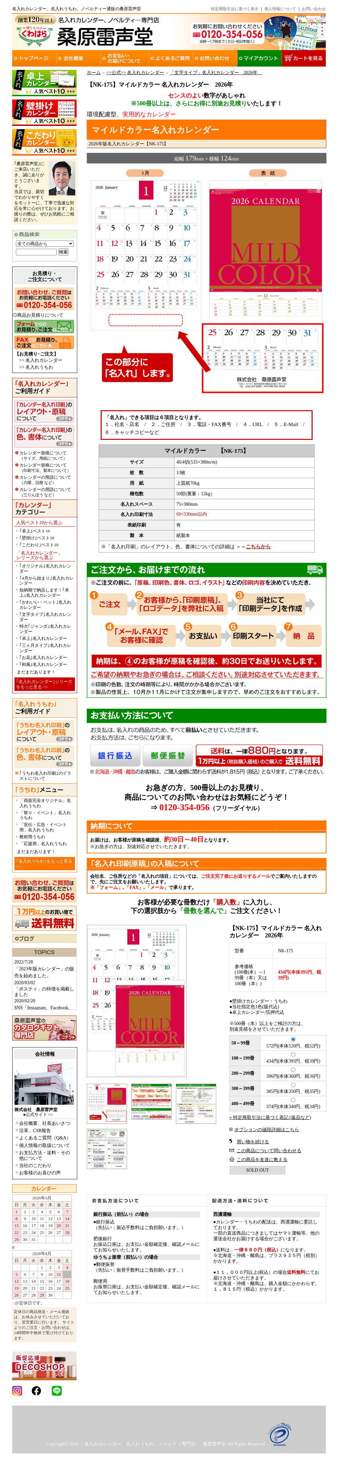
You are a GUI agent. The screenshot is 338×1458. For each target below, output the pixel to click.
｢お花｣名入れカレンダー (43, 657)
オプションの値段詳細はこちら (266, 1129)
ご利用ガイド (41, 387)
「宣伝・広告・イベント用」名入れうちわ (43, 827)
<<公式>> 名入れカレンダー (135, 72)
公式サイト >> (39, 1114)
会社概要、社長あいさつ (44, 1123)
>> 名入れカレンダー (40, 360)
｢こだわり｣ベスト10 (38, 544)
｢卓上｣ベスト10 (34, 531)
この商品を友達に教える (262, 1159)
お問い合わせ (314, 9)
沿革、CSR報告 (35, 1130)
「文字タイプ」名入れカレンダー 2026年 (216, 72)
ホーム (94, 72)
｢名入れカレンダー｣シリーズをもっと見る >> (44, 684)
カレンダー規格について (43, 455)
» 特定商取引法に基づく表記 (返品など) (270, 1117)
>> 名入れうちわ (36, 367)
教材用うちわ (32, 836)
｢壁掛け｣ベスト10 (36, 537)
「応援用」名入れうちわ (43, 843)
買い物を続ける (253, 1141)
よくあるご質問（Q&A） (45, 1137)
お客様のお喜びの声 (40, 1172)
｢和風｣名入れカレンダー (43, 664)
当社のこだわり (35, 1165)
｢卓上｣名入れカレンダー (43, 638)
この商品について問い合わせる (269, 1150)
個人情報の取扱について (44, 1145)
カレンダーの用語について (45, 480)
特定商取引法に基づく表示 (234, 9)
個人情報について (280, 9)
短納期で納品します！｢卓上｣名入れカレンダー (44, 592)
